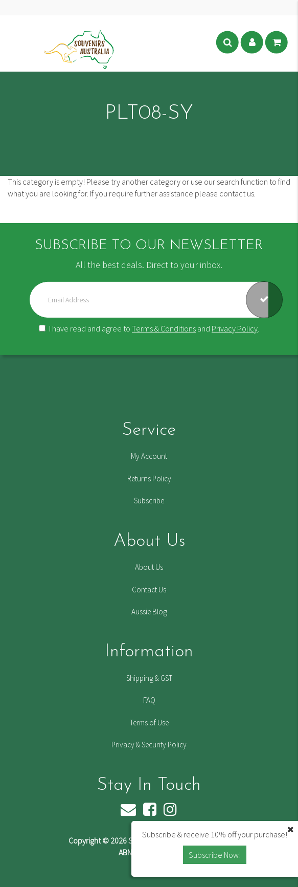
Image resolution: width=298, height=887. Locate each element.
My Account (149, 456)
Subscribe (149, 500)
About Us (149, 567)
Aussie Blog (149, 611)
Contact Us (149, 589)
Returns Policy (149, 478)
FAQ (149, 700)
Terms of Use (149, 722)
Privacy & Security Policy (149, 744)
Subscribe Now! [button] (215, 855)
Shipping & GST (149, 678)
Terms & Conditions (164, 328)
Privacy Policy (235, 328)
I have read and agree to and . (149, 328)
